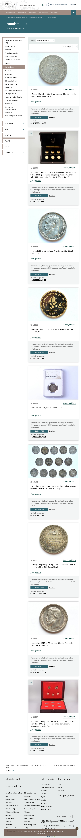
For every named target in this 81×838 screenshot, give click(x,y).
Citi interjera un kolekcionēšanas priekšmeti (10, 109)
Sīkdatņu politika (45, 810)
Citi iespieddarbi (10, 93)
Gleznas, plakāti (10, 46)
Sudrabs (7, 63)
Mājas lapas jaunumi (47, 787)
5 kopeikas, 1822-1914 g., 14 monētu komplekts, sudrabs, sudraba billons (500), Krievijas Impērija (53, 487)
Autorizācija (53, 4)
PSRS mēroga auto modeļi (13, 115)
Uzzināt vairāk (40, 834)
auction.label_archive (20, 17)
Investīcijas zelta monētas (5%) (13, 41)
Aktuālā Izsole (10, 13)
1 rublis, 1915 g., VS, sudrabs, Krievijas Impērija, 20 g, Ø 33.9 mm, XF (52, 252)
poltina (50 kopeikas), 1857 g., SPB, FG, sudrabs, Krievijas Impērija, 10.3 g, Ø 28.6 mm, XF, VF (52, 565)
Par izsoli (61, 790)
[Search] (43, 5)
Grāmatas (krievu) (11, 81)
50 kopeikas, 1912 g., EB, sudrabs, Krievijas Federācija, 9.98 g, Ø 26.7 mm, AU (51, 644)
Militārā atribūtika (11, 77)
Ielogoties (39, 117)
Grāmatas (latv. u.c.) (11, 84)
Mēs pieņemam (43, 13)
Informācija (32, 13)
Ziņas (59, 784)
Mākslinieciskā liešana (12, 60)
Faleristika (8, 74)
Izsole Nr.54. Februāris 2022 (37, 17)
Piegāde (42, 797)
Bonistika (8, 71)
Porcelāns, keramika (11, 53)
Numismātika (9, 67)
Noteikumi (54, 13)
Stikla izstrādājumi (11, 56)
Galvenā (9, 17)
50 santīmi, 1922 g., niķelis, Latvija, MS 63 (46, 408)
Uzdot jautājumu (69, 89)
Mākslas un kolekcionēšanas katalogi (13, 89)
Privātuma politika (46, 806)
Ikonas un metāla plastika (13, 97)
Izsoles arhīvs (22, 13)
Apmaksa (43, 794)
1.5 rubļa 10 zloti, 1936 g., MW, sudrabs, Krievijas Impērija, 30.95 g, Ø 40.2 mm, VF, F (53, 95)
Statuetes (8, 50)
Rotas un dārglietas (11, 100)
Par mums (43, 803)
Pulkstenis (8, 104)
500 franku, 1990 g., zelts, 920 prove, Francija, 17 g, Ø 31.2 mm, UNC (51, 330)
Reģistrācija (63, 4)
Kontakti (43, 800)
